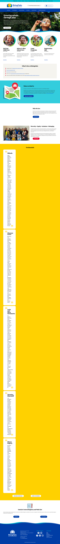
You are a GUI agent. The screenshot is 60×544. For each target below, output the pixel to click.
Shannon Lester (9, 233)
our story (36, 116)
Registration (48, 534)
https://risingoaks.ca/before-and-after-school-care (32, 75)
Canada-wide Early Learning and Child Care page (17, 73)
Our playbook (7, 27)
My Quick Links (49, 5)
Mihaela (9, 153)
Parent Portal (8, 71)
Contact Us (47, 536)
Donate (47, 533)
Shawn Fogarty (9, 442)
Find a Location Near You (49, 535)
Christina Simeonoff (9, 395)
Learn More (36, 138)
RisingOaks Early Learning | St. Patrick (17, 68)
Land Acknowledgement (50, 93)
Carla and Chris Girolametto (9, 311)
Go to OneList (44, 516)
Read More (5, 59)
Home (47, 532)
